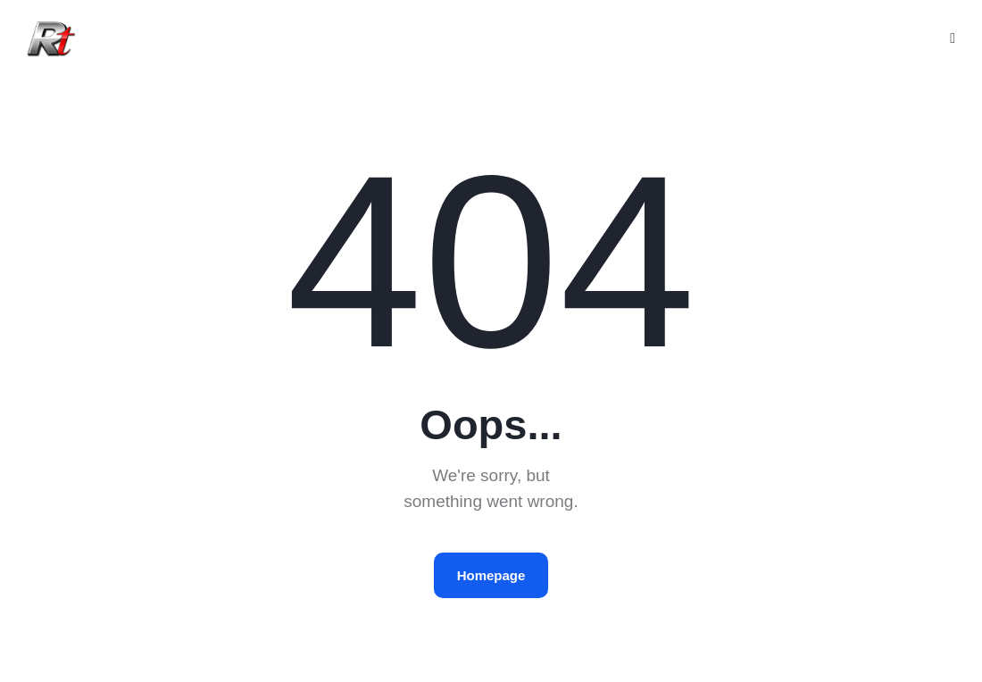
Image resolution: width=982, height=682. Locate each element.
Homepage (491, 575)
